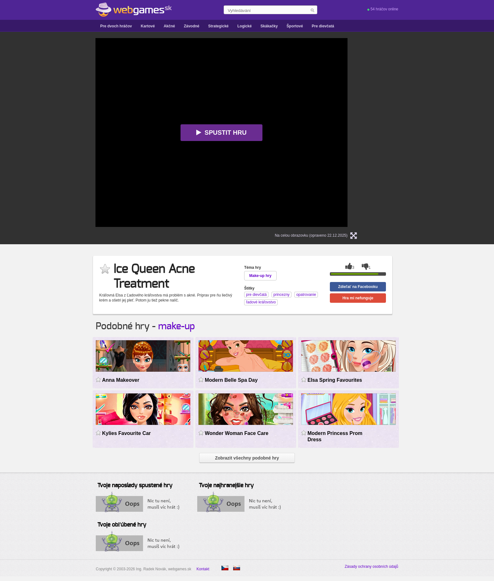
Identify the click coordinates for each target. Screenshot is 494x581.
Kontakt (203, 569)
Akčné (169, 26)
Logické (244, 26)
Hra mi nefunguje (357, 298)
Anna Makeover (120, 380)
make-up (176, 326)
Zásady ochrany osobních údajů (371, 566)
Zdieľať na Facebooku (358, 287)
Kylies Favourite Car (126, 433)
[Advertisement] (33, 132)
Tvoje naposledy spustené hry (134, 485)
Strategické (218, 26)
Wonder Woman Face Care (236, 433)
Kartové (148, 26)
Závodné (191, 26)
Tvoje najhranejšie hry (226, 485)
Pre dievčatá (323, 26)
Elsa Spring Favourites (334, 380)
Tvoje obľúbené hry (121, 525)
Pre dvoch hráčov (116, 26)
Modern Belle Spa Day (231, 380)
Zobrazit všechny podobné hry (247, 457)
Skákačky (269, 26)
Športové (295, 26)
